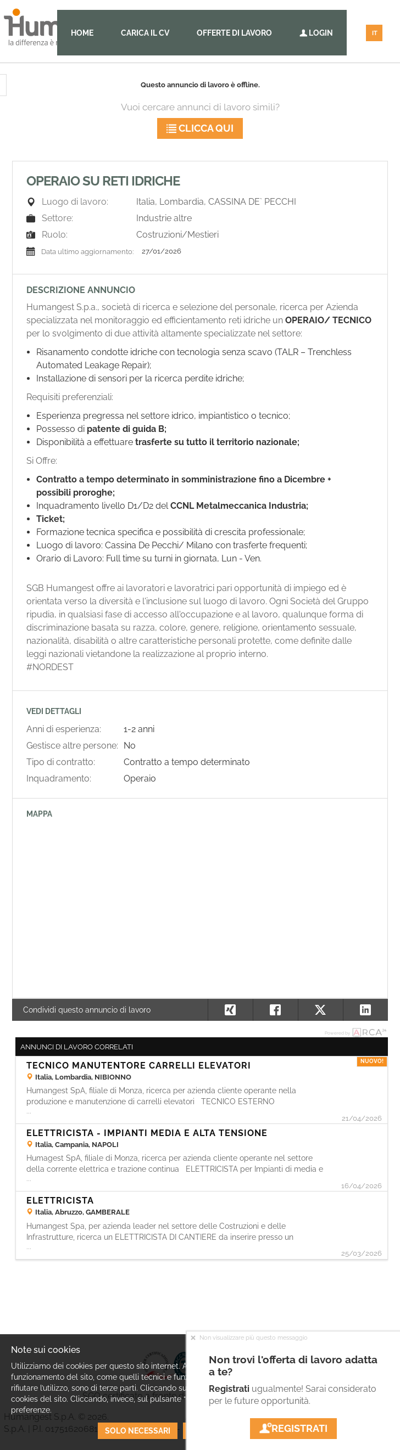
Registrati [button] (293, 1428)
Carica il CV (145, 33)
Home (82, 33)
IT (374, 33)
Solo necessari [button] (137, 1430)
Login (316, 33)
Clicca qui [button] (200, 128)
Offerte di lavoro (234, 33)
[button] (365, 1010)
